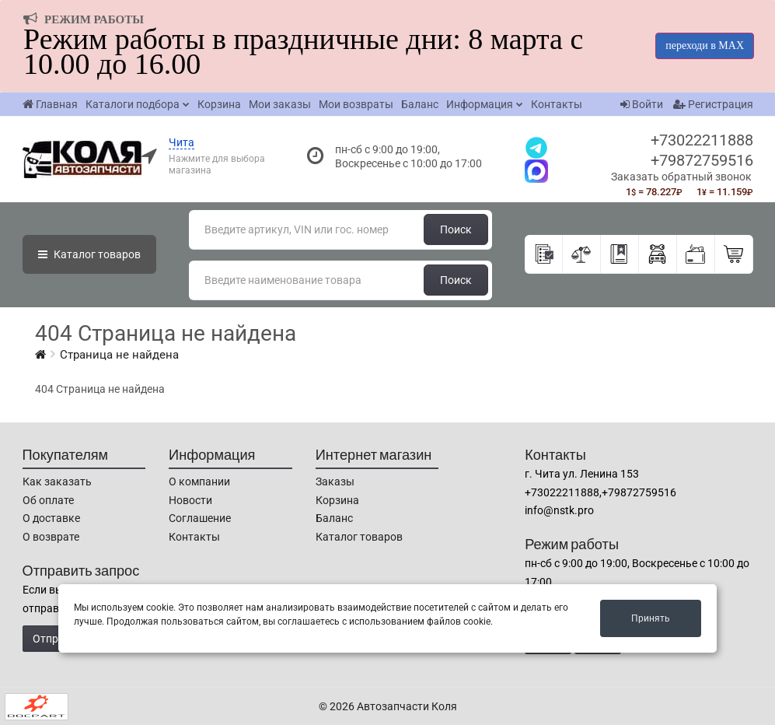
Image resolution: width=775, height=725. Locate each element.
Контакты (556, 104)
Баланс (419, 104)
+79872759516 (702, 160)
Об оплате (48, 500)
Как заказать (57, 481)
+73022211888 (702, 140)
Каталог (89, 254)
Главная (50, 104)
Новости (190, 500)
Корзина (219, 104)
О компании (199, 481)
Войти (641, 104)
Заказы (335, 481)
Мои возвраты (356, 104)
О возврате (51, 537)
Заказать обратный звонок (681, 176)
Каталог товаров (359, 537)
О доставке (51, 518)
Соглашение (200, 518)
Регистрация (713, 104)
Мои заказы (280, 104)
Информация (479, 104)
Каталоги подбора (133, 104)
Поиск (456, 229)
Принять (650, 618)
